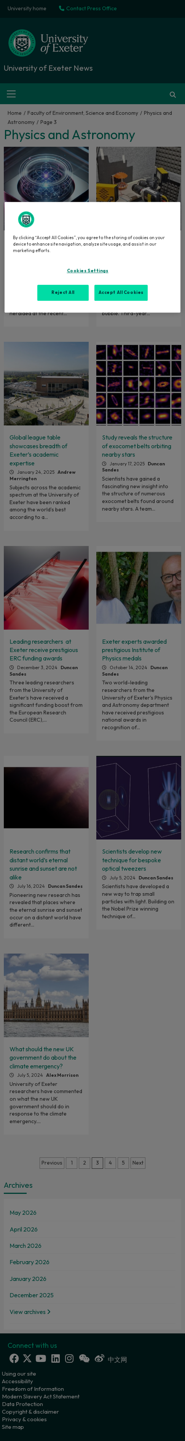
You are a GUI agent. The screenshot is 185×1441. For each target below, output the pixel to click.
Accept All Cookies (121, 292)
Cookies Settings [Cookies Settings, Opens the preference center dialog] (87, 270)
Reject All (63, 292)
